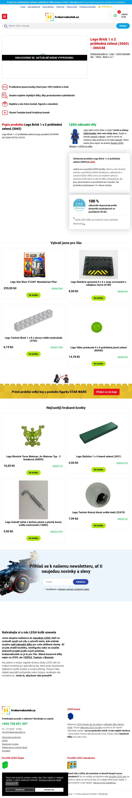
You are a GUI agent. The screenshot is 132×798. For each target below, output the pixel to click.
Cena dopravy (48, 7)
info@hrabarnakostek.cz (13, 732)
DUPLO (28, 657)
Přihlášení (107, 6)
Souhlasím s (66, 589)
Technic (37, 657)
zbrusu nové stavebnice (104, 782)
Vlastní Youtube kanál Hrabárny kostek (26, 112)
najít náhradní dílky (21, 644)
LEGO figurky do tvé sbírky (89, 724)
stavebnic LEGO (41, 638)
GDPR (5, 740)
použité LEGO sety (117, 776)
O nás (22, 7)
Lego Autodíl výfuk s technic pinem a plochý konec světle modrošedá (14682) (33, 524)
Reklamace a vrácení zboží (14, 747)
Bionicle (48, 657)
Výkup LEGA (72, 7)
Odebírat (80, 581)
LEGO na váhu (85, 146)
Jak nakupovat (34, 7)
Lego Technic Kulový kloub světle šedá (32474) (98, 512)
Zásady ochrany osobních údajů (73, 589)
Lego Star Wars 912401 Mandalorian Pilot (33, 281)
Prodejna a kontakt (87, 7)
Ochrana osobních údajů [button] (50, 780)
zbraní (102, 136)
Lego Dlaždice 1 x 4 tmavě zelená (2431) (98, 456)
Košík (124, 17)
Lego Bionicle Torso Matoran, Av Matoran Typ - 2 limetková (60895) (33, 458)
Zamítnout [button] (19, 790)
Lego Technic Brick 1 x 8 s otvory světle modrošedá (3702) (33, 339)
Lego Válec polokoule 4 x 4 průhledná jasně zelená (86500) (99, 349)
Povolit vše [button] (49, 790)
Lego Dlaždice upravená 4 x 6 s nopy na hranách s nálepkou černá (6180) (98, 283)
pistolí (94, 136)
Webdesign (103, 794)
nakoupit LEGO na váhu (91, 727)
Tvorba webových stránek (86, 794)
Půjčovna (60, 7)
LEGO (92, 162)
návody (118, 140)
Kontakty (6, 750)
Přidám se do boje (106, 392)
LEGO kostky (89, 133)
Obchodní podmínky (11, 737)
